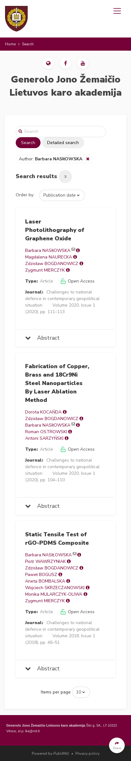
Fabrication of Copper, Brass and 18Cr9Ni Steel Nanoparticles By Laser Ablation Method (57, 383)
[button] (48, 63)
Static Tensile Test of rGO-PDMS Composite (57, 539)
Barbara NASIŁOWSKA (48, 555)
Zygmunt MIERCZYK (45, 270)
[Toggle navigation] (117, 11)
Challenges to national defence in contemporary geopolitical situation (62, 298)
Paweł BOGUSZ (41, 575)
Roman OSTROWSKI (46, 432)
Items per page (56, 692)
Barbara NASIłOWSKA (47, 250)
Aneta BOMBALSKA (45, 581)
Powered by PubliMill (50, 753)
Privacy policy (87, 753)
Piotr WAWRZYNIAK (45, 561)
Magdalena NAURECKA (48, 257)
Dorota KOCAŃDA (43, 412)
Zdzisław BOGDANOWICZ (51, 264)
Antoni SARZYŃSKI (44, 438)
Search (28, 143)
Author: (51, 159)
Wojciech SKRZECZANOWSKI (55, 588)
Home (10, 44)
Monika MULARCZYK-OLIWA (53, 594)
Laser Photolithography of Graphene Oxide (54, 230)
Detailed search (63, 143)
